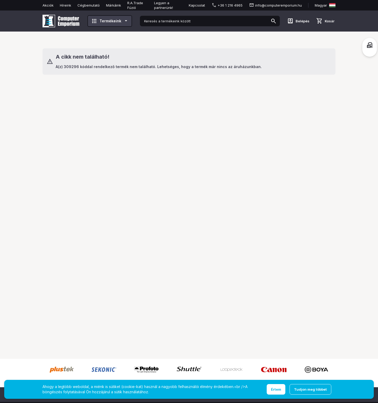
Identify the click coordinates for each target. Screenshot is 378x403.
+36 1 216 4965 (230, 5)
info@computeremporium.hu (278, 5)
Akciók (48, 5)
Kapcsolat (197, 5)
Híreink (65, 5)
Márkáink (113, 5)
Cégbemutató (88, 5)
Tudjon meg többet (310, 389)
